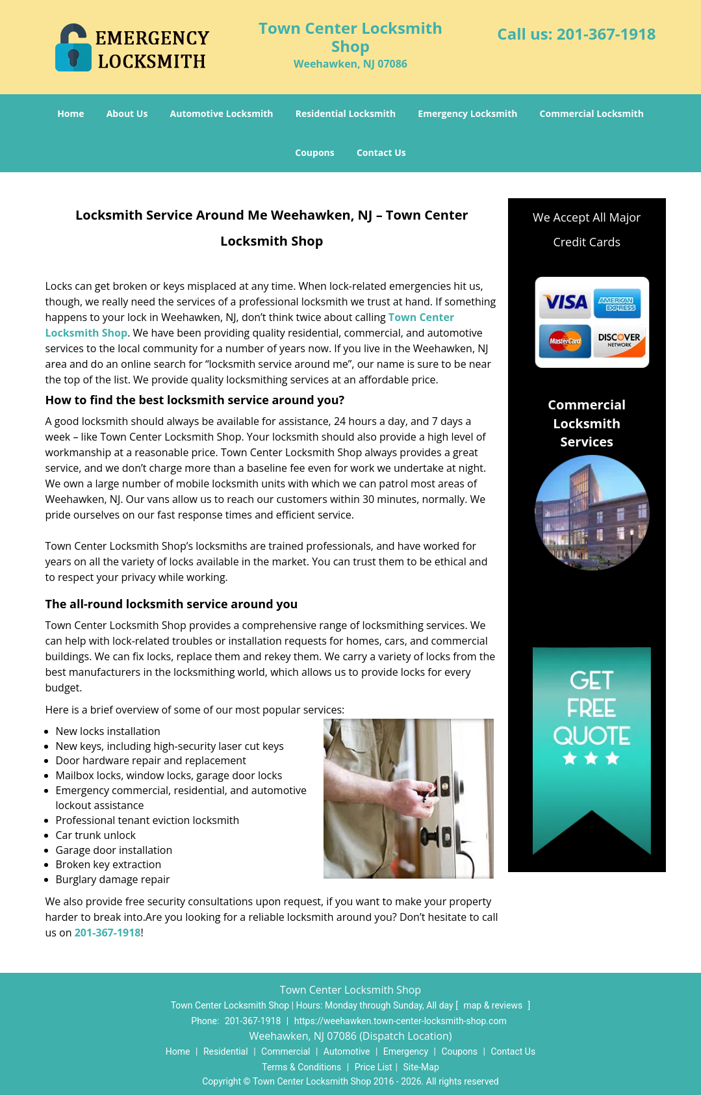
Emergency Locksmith (467, 113)
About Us (127, 113)
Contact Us (381, 152)
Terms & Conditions (301, 1067)
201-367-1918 (606, 33)
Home (70, 113)
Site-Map (421, 1067)
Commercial (285, 1051)
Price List (373, 1067)
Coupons (314, 152)
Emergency (405, 1051)
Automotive (347, 1051)
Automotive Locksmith (222, 113)
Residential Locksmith (346, 113)
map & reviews (493, 1005)
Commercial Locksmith (592, 113)
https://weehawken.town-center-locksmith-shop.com (400, 1021)
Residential (225, 1051)
